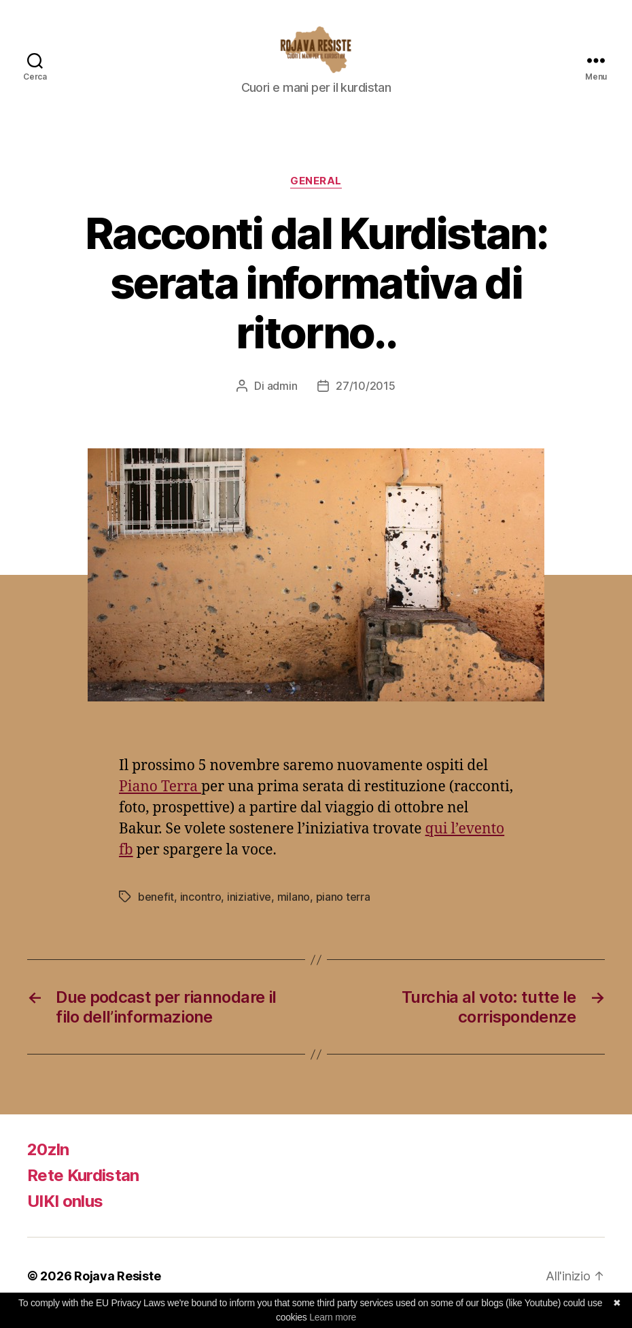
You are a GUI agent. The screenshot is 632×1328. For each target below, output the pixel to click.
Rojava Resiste (117, 1289)
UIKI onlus (65, 1215)
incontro (201, 910)
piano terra (343, 910)
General (316, 194)
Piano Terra (160, 800)
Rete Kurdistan (83, 1189)
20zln (48, 1163)
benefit (156, 910)
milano (293, 910)
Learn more (332, 1317)
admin (282, 399)
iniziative (249, 910)
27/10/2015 (365, 399)
